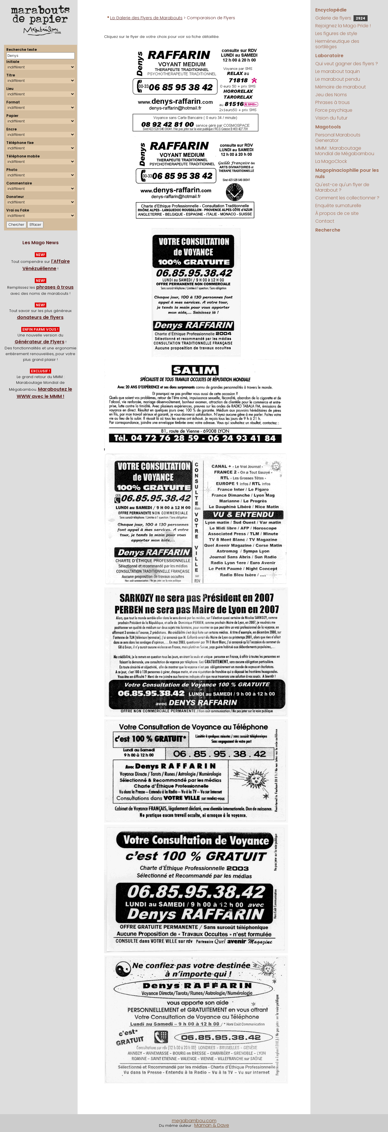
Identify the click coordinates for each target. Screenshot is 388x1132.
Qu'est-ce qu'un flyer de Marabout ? (342, 187)
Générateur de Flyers (39, 341)
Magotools (328, 127)
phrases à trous (55, 287)
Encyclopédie (331, 10)
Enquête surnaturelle (338, 205)
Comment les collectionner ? (347, 198)
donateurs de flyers (40, 317)
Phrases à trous (332, 102)
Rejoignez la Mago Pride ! (343, 25)
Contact (324, 221)
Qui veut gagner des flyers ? (346, 63)
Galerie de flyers (341, 18)
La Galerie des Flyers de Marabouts (146, 18)
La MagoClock (331, 161)
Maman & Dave (211, 1125)
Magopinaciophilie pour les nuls (347, 173)
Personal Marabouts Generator (337, 138)
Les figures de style (336, 33)
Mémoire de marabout (340, 87)
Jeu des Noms (331, 94)
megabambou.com (194, 1120)
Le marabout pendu (337, 79)
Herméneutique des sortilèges (337, 44)
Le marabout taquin (337, 71)
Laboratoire (329, 55)
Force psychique (333, 110)
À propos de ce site (337, 213)
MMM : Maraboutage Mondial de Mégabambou (344, 151)
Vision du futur (331, 118)
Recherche (327, 230)
